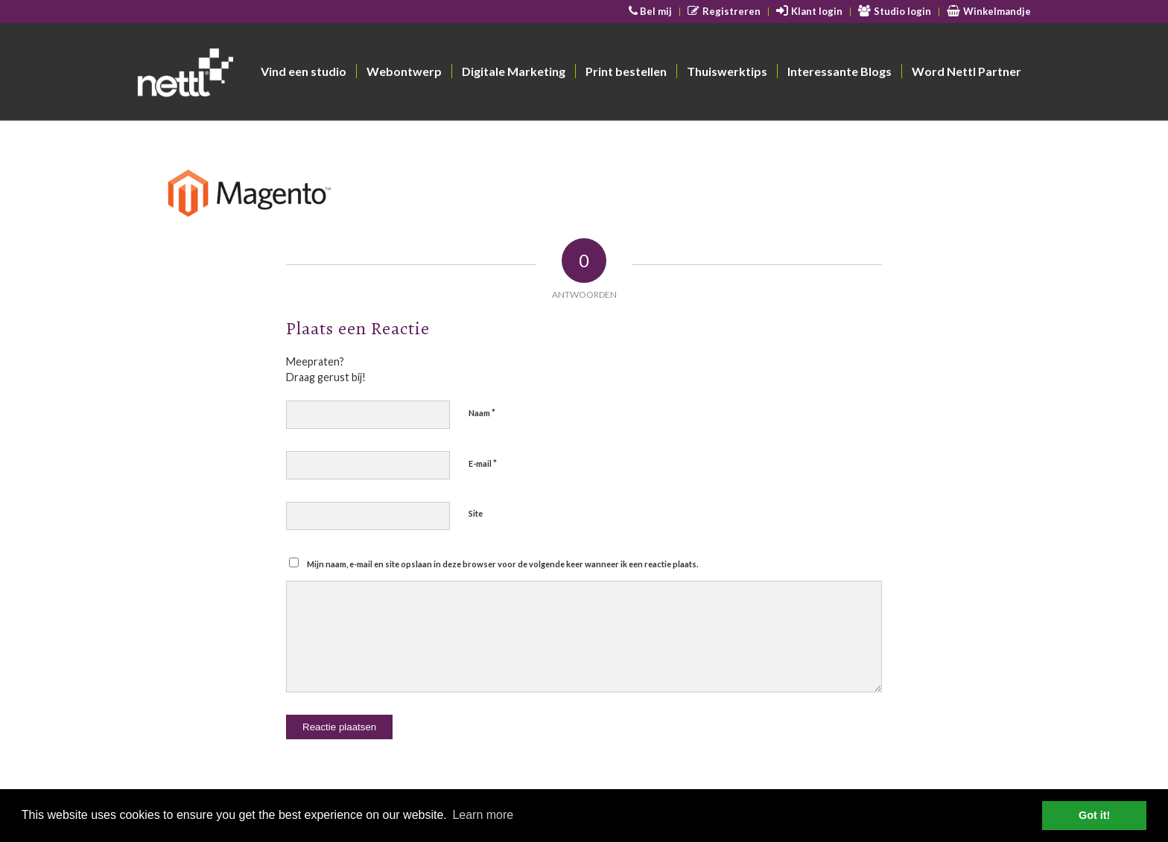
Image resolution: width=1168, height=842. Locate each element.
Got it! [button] (1094, 815)
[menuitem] (651, 11)
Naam (482, 412)
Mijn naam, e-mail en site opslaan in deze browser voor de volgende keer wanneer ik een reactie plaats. (502, 564)
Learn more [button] (482, 814)
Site (476, 513)
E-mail (483, 463)
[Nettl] (242, 75)
